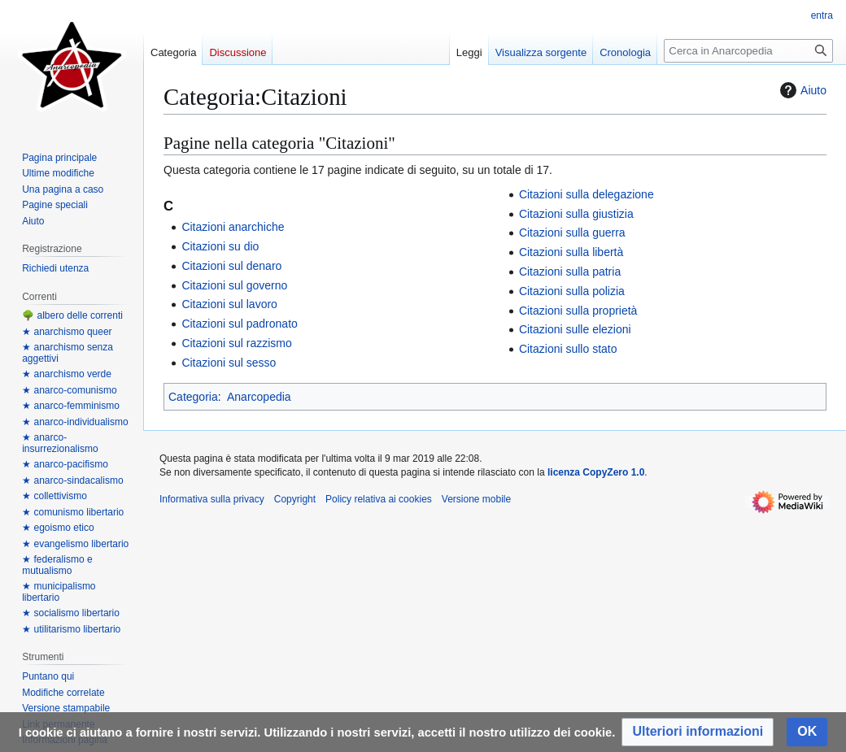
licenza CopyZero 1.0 (595, 472)
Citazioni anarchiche (232, 226)
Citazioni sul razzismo (236, 343)
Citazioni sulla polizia (572, 291)
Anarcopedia (259, 396)
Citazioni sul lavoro (229, 304)
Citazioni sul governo (234, 285)
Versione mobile (476, 499)
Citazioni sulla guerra (572, 232)
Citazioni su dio (220, 246)
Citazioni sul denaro (231, 265)
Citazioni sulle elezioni (575, 329)
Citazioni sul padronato (239, 323)
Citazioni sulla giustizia (576, 213)
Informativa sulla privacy (211, 499)
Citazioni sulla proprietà (578, 310)
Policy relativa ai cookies (378, 499)
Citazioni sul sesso (228, 362)
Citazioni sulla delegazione (586, 194)
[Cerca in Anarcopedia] (748, 51)
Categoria (193, 396)
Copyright (295, 499)
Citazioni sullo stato (568, 348)
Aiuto (801, 90)
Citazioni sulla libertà (571, 252)
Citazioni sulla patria (570, 271)
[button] (697, 732)
